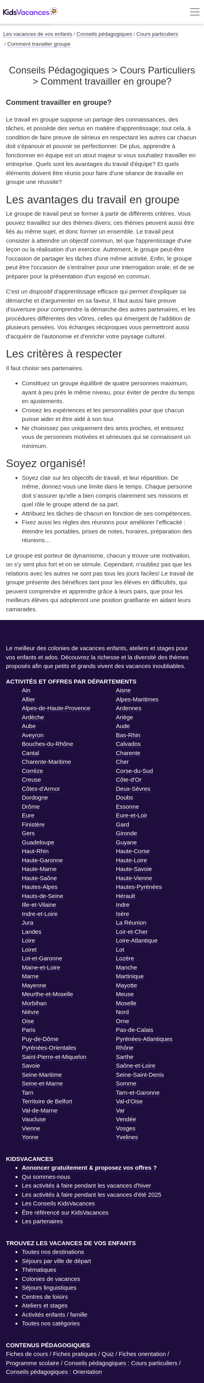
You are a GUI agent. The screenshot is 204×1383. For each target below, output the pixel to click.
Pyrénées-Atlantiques (144, 1038)
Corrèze (32, 770)
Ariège (124, 717)
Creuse (31, 779)
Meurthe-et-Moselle (47, 994)
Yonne (30, 1137)
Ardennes (128, 708)
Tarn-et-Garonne (138, 1092)
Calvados (128, 743)
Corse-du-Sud (134, 770)
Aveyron (33, 735)
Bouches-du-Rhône (47, 743)
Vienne (31, 1128)
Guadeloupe (38, 842)
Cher (122, 761)
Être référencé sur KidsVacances (65, 1212)
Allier (28, 699)
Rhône (124, 1047)
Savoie (31, 1065)
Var (120, 1110)
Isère (122, 913)
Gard (122, 824)
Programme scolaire (32, 1363)
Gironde (126, 833)
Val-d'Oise (129, 1101)
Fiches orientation (142, 1353)
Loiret (29, 949)
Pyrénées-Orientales (49, 1047)
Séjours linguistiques (49, 1287)
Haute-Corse (133, 851)
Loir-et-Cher (132, 931)
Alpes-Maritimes (137, 699)
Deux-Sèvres (133, 788)
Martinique (130, 976)
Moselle (126, 1003)
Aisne (123, 690)
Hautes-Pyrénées (139, 886)
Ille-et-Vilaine (39, 904)
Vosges (125, 1128)
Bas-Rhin (128, 735)
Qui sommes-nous (46, 1176)
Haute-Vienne (134, 878)
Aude (123, 725)
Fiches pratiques (74, 1353)
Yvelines (127, 1137)
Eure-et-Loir (131, 815)
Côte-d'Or (129, 779)
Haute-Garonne (42, 860)
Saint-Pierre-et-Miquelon (54, 1056)
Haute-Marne (39, 868)
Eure (28, 815)
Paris (28, 1029)
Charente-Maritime (46, 761)
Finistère (33, 824)
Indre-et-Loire (40, 913)
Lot (120, 949)
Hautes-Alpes (40, 886)
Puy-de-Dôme (40, 1038)
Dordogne (35, 797)
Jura (27, 922)
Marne (30, 976)
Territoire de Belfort (47, 1101)
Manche (126, 967)
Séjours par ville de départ (56, 1260)
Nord (122, 1011)
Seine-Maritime (42, 1074)
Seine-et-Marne (42, 1083)
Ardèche (33, 717)
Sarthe (124, 1056)
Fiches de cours (27, 1353)
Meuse (125, 994)
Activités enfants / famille (54, 1314)
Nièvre (30, 1011)
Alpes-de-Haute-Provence (56, 708)
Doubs (124, 797)
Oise (28, 1021)
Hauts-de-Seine (42, 895)
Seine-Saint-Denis (140, 1074)
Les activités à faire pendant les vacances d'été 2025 (91, 1194)
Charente (128, 752)
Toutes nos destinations (53, 1251)
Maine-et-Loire (41, 967)
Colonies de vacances (51, 1278)
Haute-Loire (131, 860)
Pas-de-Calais (134, 1029)
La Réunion (131, 922)
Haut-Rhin (35, 851)
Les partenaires (42, 1221)
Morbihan (34, 1003)
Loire (28, 940)
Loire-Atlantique (137, 940)
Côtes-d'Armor (41, 788)
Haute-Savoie (134, 868)
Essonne (127, 806)
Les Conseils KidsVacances (58, 1203)
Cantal (30, 752)
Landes (31, 931)
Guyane (126, 842)
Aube (29, 725)
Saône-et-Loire (135, 1065)
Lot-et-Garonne (42, 958)
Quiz (108, 1353)
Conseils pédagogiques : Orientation (54, 1371)
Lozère (125, 958)
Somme (126, 1083)
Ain (26, 690)
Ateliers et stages (44, 1305)
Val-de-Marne (40, 1110)
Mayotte (126, 985)
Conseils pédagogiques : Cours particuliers (120, 1363)
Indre (122, 904)
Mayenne (34, 985)
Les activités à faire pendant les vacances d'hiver (86, 1185)
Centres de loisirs (45, 1296)
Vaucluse (34, 1119)
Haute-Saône (39, 878)
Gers (28, 833)
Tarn (27, 1092)
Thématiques (39, 1269)
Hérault (125, 895)
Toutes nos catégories (51, 1323)
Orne (122, 1021)
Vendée (126, 1119)
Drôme (31, 806)
